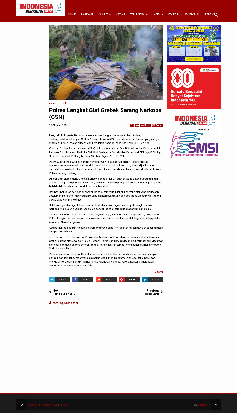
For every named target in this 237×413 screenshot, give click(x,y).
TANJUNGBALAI (139, 14)
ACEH (157, 14)
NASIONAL (87, 14)
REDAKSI (210, 14)
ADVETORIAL (191, 14)
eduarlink (203, 404)
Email (157, 125)
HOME (71, 14)
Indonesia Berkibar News (43, 404)
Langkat (158, 272)
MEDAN (120, 14)
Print (145, 125)
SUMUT (103, 14)
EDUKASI (173, 14)
